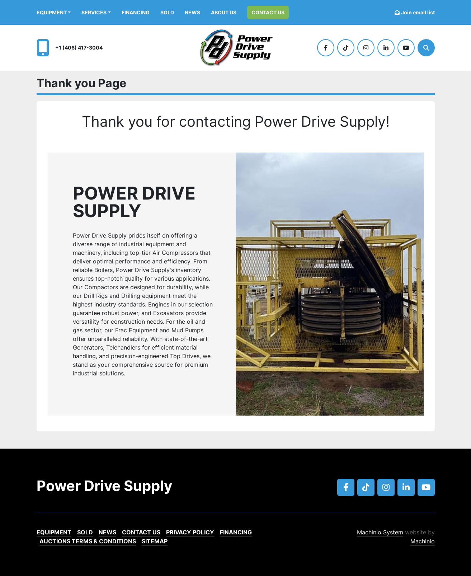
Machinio (422, 541)
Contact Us (267, 12)
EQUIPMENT (52, 12)
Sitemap (155, 541)
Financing (136, 12)
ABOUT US (223, 12)
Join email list (418, 12)
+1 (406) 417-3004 (79, 48)
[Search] (426, 47)
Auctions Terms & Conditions (87, 541)
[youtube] (406, 47)
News (192, 12)
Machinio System (380, 532)
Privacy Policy (190, 532)
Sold (167, 12)
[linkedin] (386, 47)
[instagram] (366, 47)
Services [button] (94, 12)
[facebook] (325, 47)
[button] (54, 12)
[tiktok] (345, 47)
